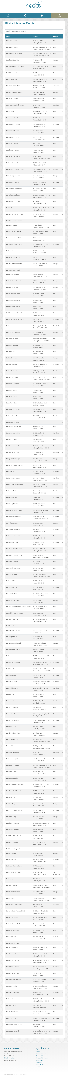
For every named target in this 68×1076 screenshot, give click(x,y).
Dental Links (39, 1064)
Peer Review (39, 1060)
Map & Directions (9, 1058)
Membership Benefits (42, 1058)
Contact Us (39, 1066)
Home (38, 1051)
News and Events (41, 1056)
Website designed (8, 1074)
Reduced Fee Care (41, 1054)
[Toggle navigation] (59, 15)
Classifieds (39, 1062)
